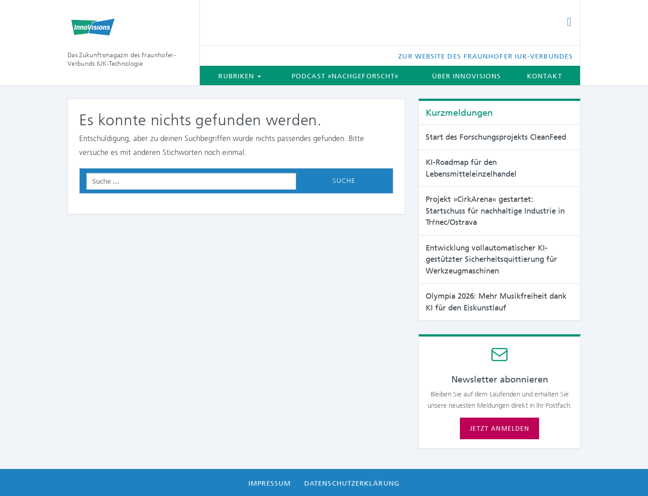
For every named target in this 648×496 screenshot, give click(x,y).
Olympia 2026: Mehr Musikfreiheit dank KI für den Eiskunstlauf (496, 301)
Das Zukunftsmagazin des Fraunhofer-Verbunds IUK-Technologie (122, 59)
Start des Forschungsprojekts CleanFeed (496, 136)
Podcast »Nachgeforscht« (345, 76)
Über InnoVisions (466, 76)
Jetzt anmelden (499, 428)
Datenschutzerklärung (352, 483)
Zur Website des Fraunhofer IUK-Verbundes (485, 56)
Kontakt (544, 76)
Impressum (269, 483)
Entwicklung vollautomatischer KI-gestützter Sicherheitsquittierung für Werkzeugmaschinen (491, 259)
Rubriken (239, 76)
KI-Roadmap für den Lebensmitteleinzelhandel (471, 168)
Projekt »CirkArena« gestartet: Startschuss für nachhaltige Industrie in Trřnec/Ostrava (495, 211)
